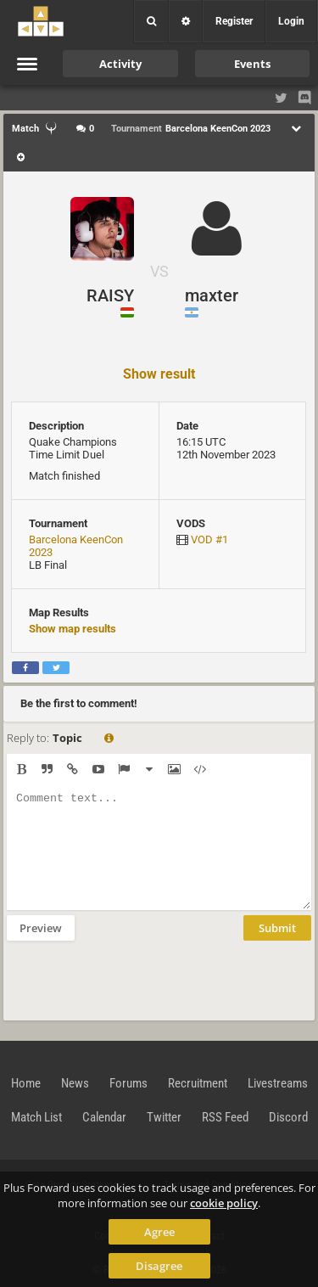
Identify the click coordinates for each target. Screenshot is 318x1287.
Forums (128, 1083)
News (75, 1083)
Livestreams (278, 1083)
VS (159, 271)
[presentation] (136, 979)
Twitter (164, 1117)
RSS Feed (225, 1117)
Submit (277, 928)
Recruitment (197, 1083)
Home (26, 1083)
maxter (211, 295)
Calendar (104, 1117)
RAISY (110, 295)
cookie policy (224, 1203)
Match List (36, 1117)
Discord (288, 1117)
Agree (159, 1231)
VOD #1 (209, 539)
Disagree (159, 1265)
